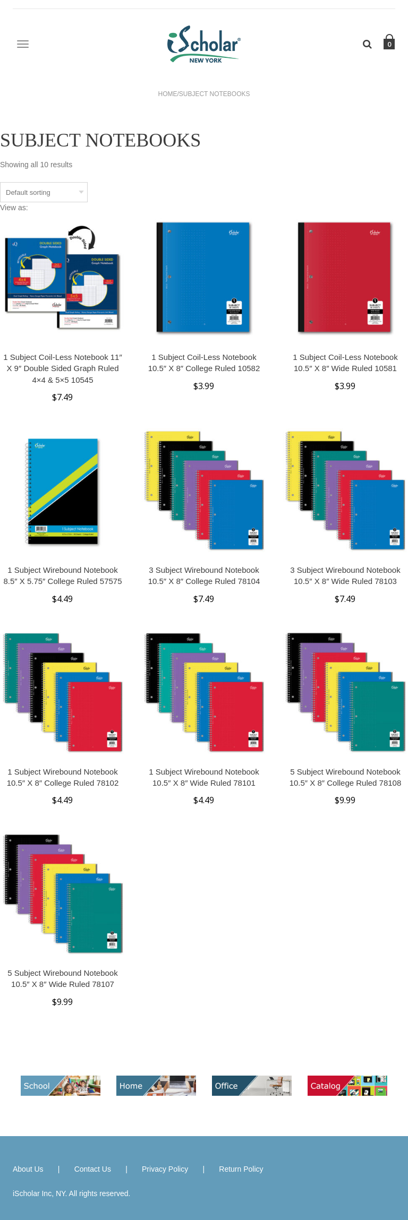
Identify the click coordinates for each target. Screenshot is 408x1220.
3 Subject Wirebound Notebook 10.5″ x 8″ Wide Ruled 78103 (345, 575)
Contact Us (92, 1169)
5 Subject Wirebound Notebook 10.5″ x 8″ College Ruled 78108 (346, 777)
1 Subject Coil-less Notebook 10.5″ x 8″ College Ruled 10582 (204, 363)
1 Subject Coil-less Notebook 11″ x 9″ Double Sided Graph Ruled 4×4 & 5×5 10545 (62, 368)
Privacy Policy (165, 1169)
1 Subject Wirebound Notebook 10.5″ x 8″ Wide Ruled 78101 (204, 777)
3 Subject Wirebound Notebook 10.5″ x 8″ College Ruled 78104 (204, 575)
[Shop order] (44, 192)
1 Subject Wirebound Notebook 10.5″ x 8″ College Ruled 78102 (63, 777)
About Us (28, 1169)
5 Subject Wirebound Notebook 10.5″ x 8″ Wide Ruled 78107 (62, 978)
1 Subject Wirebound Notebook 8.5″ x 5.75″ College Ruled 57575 (62, 575)
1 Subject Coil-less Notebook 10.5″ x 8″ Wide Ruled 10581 (345, 363)
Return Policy (241, 1169)
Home (167, 94)
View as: (14, 207)
